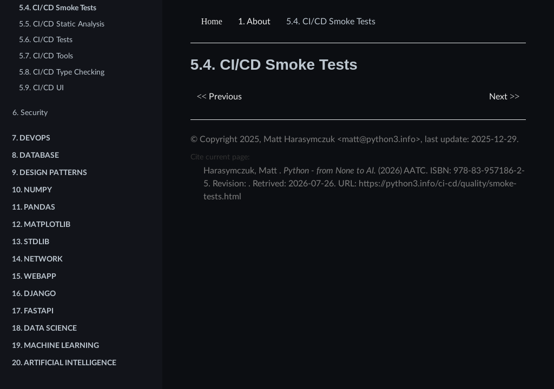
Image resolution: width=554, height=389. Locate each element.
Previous (219, 96)
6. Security (30, 113)
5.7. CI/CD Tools (46, 56)
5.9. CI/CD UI (41, 88)
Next (504, 96)
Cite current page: (220, 157)
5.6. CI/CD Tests (45, 40)
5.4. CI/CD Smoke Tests (57, 8)
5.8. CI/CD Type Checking (61, 72)
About (254, 21)
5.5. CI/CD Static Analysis (61, 24)
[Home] (213, 22)
